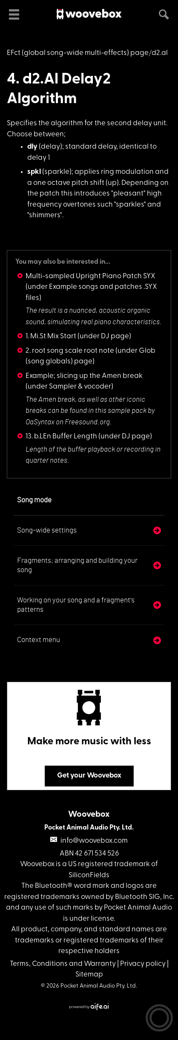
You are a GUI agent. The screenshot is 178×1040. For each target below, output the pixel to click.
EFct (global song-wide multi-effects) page (78, 53)
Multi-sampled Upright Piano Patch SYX (90, 276)
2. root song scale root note (70, 350)
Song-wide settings (47, 530)
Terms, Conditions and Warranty (63, 964)
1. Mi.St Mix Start (51, 336)
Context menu (38, 639)
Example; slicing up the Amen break (84, 376)
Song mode (34, 500)
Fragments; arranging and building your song (77, 565)
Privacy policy (143, 964)
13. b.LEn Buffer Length (61, 436)
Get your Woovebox (89, 775)
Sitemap (89, 974)
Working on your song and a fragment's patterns (76, 604)
